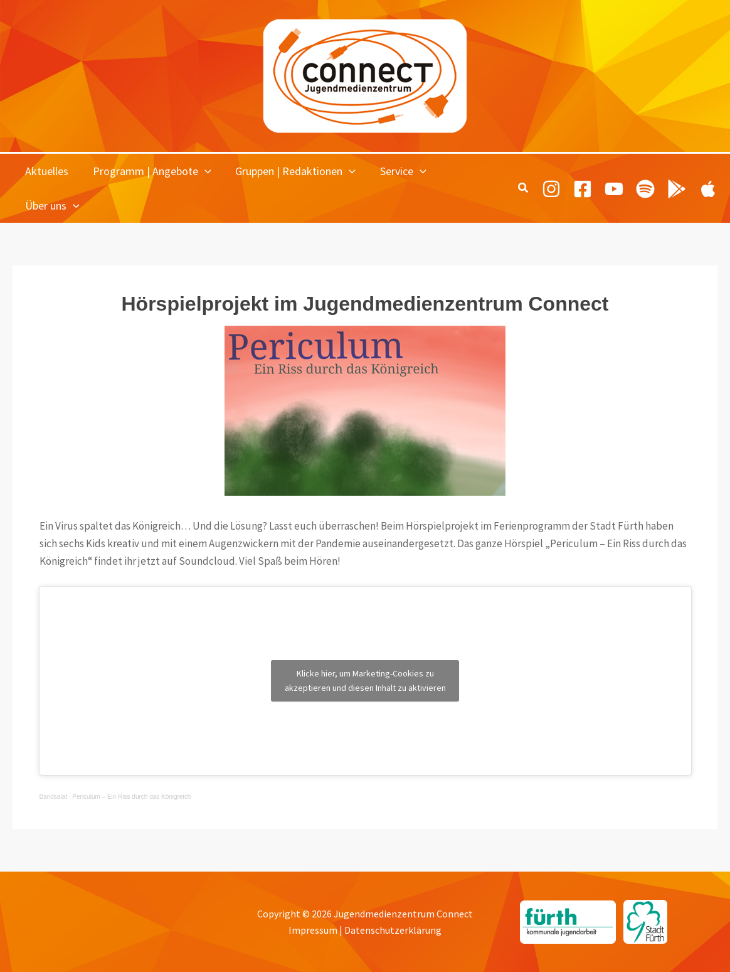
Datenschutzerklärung (393, 930)
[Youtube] (614, 188)
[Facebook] (582, 188)
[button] (201, 171)
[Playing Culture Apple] (708, 188)
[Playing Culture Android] (676, 188)
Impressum (312, 930)
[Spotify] (645, 188)
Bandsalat (53, 796)
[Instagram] (551, 188)
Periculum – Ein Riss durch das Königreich (131, 796)
